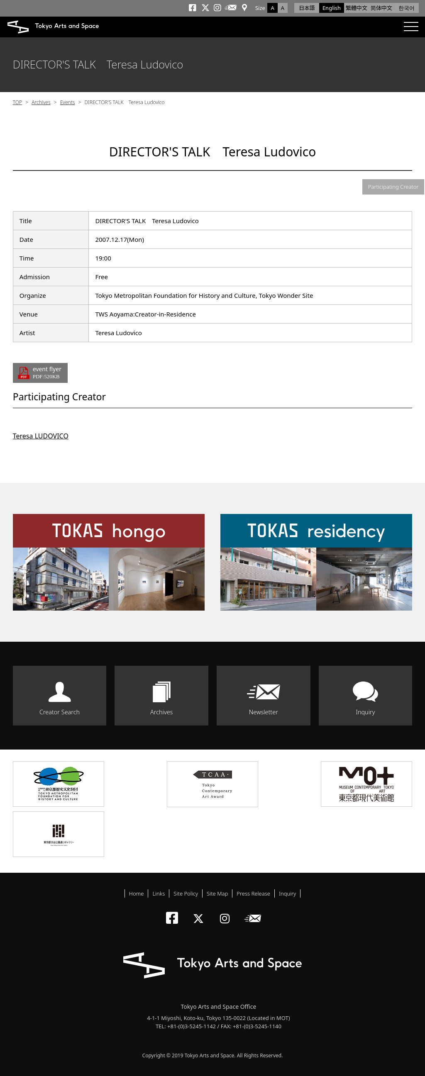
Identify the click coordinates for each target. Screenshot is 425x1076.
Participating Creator (393, 186)
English (331, 8)
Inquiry (365, 712)
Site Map (217, 893)
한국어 (406, 8)
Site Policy (185, 893)
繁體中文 (356, 8)
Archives (41, 102)
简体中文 (381, 8)
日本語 (307, 8)
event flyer (47, 372)
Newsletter (263, 712)
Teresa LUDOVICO (40, 436)
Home (136, 893)
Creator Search (59, 712)
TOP (17, 102)
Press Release (253, 893)
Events (67, 102)
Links (158, 893)
